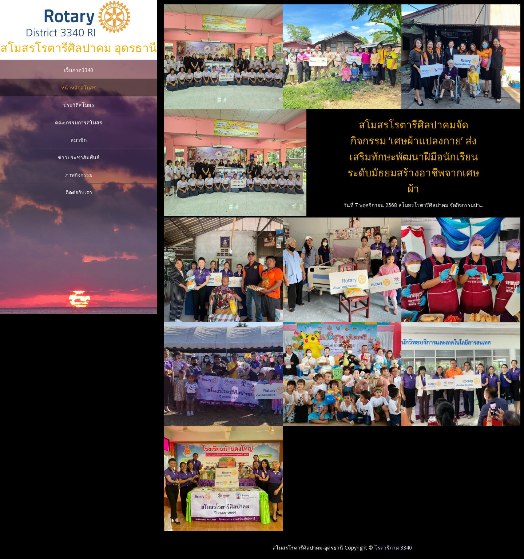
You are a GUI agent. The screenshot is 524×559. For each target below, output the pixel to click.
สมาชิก (79, 139)
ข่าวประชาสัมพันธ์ (79, 157)
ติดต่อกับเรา (79, 192)
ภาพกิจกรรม (78, 174)
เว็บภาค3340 (78, 70)
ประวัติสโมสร (78, 104)
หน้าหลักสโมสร (78, 87)
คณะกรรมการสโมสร (78, 122)
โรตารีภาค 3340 (393, 547)
